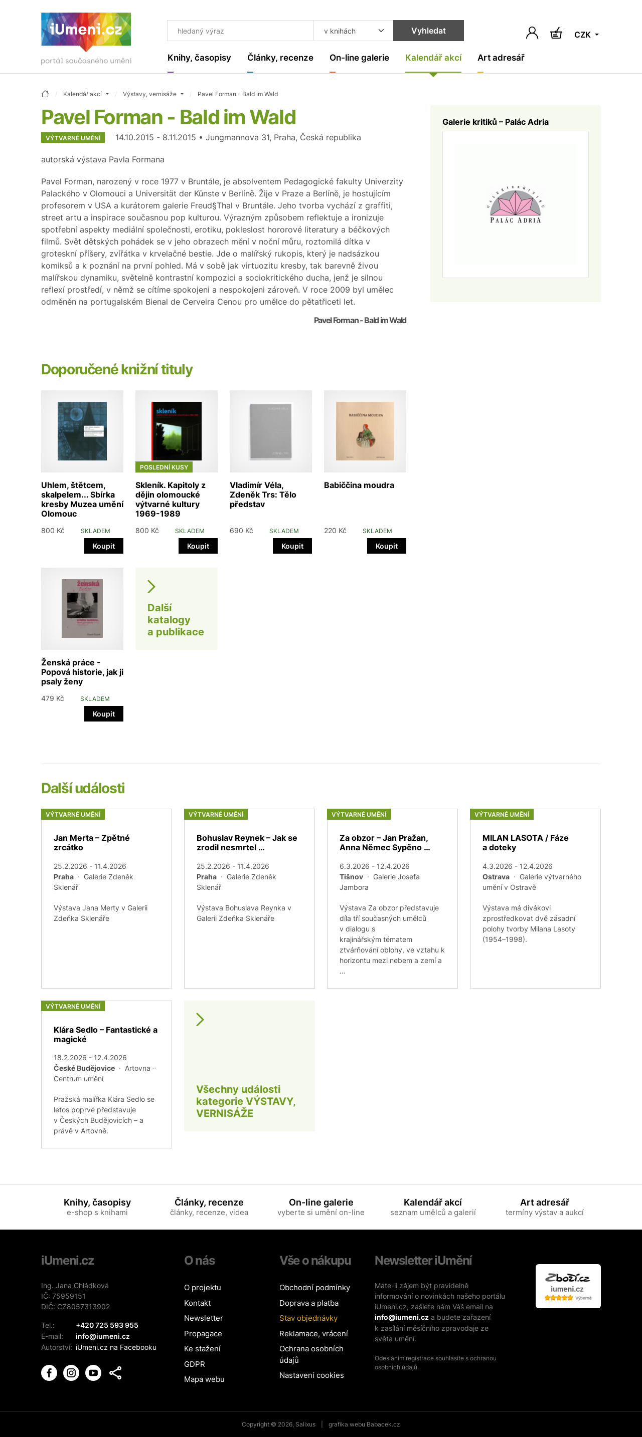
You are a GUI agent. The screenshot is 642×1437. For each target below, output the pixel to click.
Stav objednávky (308, 1318)
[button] (115, 1372)
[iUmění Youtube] (94, 1371)
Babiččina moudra (359, 485)
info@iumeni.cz (402, 1317)
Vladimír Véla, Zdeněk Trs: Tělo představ (263, 494)
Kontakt (197, 1303)
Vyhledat (423, 31)
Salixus (305, 1424)
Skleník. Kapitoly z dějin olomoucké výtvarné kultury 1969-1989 (170, 499)
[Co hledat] (238, 31)
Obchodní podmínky (314, 1288)
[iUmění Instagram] (72, 1371)
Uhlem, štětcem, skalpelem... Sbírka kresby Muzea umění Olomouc (82, 499)
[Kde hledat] (348, 31)
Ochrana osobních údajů (311, 1354)
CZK (583, 35)
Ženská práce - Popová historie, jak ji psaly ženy (82, 671)
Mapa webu (204, 1379)
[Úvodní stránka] (86, 41)
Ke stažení (202, 1349)
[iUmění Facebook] (50, 1371)
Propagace (203, 1333)
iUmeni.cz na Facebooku (116, 1346)
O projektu (202, 1288)
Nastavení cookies (311, 1375)
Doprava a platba (309, 1303)
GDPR (194, 1364)
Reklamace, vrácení (313, 1333)
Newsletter (203, 1318)
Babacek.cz (383, 1424)
